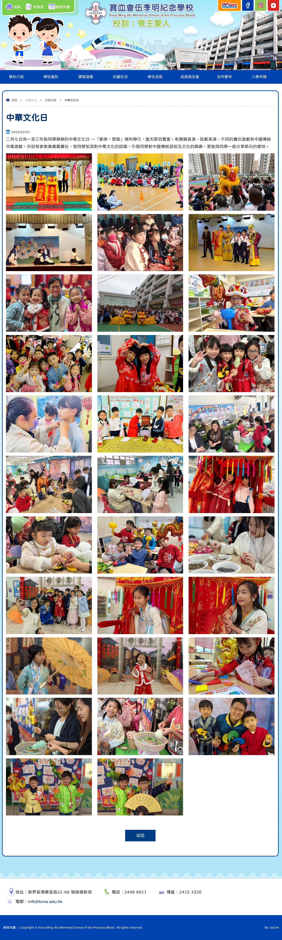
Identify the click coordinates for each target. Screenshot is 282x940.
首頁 (13, 6)
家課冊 (34, 6)
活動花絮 (50, 100)
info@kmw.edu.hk (45, 901)
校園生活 (31, 100)
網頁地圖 (59, 6)
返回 (140, 836)
